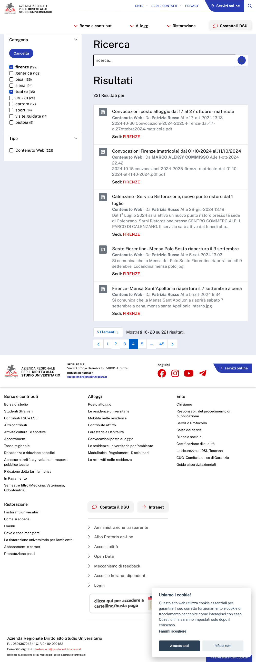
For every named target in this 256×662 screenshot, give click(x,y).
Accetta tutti (179, 646)
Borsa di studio (16, 418)
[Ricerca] (164, 61)
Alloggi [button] (139, 26)
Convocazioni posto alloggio (110, 454)
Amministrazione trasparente (117, 543)
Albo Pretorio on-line (109, 552)
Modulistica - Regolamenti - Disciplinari (117, 468)
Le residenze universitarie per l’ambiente (119, 461)
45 (165, 360)
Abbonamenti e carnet (22, 564)
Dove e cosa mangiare (22, 549)
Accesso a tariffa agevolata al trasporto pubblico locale (37, 477)
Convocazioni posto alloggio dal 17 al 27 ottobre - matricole (175, 112)
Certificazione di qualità (197, 459)
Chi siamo (186, 418)
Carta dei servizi (191, 444)
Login (95, 601)
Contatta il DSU (110, 522)
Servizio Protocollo (193, 438)
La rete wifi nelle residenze (109, 475)
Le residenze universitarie (107, 425)
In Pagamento (15, 494)
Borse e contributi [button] (93, 26)
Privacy (190, 6)
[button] (42, 41)
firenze (131, 137)
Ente (138, 6)
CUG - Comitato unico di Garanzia (204, 473)
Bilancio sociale (190, 452)
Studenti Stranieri (18, 425)
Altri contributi (15, 440)
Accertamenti (15, 454)
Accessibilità (102, 562)
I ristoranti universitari (21, 528)
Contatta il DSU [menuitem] (230, 26)
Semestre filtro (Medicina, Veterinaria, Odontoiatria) (34, 503)
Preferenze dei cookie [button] (229, 657)
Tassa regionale (17, 461)
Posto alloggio (99, 418)
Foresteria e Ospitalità (105, 446)
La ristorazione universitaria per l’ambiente (38, 557)
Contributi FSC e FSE (21, 432)
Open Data (100, 572)
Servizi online (224, 6)
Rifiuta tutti (223, 646)
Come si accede (17, 535)
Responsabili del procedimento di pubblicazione (205, 428)
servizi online (233, 382)
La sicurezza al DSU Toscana (201, 466)
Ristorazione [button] (180, 26)
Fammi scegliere (172, 631)
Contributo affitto (101, 440)
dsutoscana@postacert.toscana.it (87, 391)
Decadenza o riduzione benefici (29, 468)
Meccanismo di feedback (114, 582)
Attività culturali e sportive (25, 446)
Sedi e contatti (162, 6)
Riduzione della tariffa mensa (28, 487)
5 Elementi (110, 347)
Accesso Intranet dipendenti (117, 592)
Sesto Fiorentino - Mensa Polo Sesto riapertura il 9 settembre (177, 256)
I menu (9, 543)
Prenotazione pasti (19, 571)
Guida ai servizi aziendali (197, 480)
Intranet (153, 522)
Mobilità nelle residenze (106, 432)
